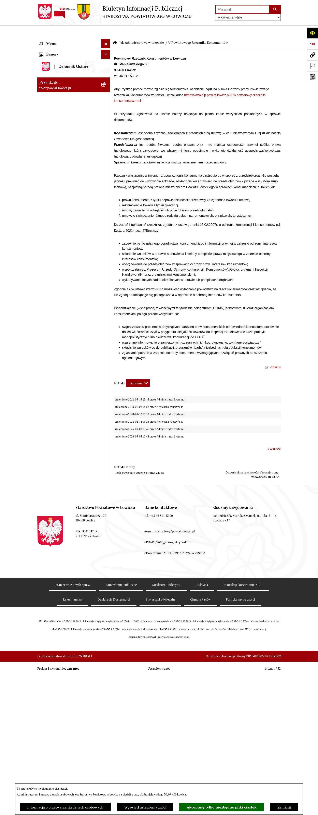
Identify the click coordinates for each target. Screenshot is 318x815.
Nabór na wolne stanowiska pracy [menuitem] (66, 427)
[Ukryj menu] (105, 31)
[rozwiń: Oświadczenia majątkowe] (107, 391)
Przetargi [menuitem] (46, 418)
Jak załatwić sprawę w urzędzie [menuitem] (63, 170)
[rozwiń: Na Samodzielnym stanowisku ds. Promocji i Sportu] (107, 355)
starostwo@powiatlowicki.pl (175, 682)
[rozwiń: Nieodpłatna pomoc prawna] (107, 515)
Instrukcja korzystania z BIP (243, 736)
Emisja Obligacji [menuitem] (52, 506)
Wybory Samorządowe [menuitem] (57, 451)
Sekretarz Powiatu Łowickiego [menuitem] (63, 109)
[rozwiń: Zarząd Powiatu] (107, 73)
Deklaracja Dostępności (114, 751)
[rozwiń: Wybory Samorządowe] (107, 451)
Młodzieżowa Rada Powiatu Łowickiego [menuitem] (61, 140)
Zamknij (284, 807)
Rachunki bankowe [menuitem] (54, 372)
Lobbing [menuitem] (45, 542)
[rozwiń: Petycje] (107, 534)
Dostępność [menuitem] (48, 469)
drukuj (275, 355)
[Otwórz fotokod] (312, 76)
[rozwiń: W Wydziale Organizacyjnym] (107, 182)
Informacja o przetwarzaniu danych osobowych (65, 807)
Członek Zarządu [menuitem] (53, 100)
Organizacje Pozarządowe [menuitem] (59, 400)
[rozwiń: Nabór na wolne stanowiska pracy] (107, 427)
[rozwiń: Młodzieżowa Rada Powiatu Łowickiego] (107, 137)
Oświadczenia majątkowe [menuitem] (59, 390)
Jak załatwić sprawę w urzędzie (141, 30)
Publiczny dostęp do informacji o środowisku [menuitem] (65, 439)
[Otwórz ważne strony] (312, 65)
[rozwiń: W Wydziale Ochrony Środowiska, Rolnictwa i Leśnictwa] (107, 205)
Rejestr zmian (72, 751)
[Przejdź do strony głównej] (114, 12)
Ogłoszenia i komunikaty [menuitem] (59, 381)
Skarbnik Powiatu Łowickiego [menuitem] (62, 118)
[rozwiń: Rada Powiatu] (107, 128)
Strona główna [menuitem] (51, 40)
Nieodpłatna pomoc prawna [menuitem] (61, 515)
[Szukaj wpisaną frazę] (275, 9)
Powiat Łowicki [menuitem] (51, 64)
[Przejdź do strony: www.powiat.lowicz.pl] (312, 54)
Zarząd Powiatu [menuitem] (51, 73)
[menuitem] (73, 52)
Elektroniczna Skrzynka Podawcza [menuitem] (66, 409)
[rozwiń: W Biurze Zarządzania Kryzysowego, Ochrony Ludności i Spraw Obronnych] (107, 286)
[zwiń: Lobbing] (107, 543)
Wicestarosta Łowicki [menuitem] (56, 91)
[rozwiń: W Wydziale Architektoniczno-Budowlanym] (107, 252)
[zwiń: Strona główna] (107, 41)
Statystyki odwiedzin (160, 751)
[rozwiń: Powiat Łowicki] (107, 64)
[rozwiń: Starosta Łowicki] (107, 82)
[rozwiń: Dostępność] (107, 470)
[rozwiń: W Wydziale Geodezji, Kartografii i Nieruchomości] (107, 223)
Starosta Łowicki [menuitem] (52, 82)
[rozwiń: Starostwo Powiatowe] (107, 152)
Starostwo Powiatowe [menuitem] (56, 151)
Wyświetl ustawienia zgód (145, 807)
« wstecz (274, 436)
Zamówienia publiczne (121, 736)
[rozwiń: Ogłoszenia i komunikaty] (107, 382)
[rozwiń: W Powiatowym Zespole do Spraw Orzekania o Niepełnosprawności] (107, 309)
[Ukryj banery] (105, 598)
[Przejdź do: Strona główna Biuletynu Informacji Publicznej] (115, 30)
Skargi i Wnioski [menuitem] (52, 524)
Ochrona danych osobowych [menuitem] (62, 161)
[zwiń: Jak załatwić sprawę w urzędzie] (107, 170)
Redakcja (202, 736)
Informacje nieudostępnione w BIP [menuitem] (67, 487)
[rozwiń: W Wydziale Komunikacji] (107, 240)
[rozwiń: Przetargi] (107, 418)
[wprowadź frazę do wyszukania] (242, 9)
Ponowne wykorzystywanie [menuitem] (61, 497)
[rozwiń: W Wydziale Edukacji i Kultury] (107, 193)
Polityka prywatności (240, 751)
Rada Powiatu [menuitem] (50, 128)
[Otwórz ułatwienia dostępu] (312, 32)
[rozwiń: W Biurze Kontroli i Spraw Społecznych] (107, 269)
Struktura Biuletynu (166, 736)
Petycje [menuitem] (45, 533)
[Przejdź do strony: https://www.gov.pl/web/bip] (312, 43)
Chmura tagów (200, 751)
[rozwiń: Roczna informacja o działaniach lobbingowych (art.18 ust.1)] (107, 577)
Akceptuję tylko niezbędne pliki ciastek (222, 807)
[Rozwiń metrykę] (138, 371)
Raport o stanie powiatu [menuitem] (58, 460)
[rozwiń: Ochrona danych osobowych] (107, 161)
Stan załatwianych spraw (73, 736)
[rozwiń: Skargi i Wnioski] (107, 524)
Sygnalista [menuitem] (47, 478)
